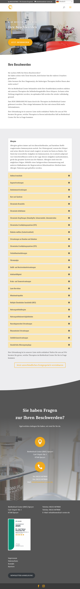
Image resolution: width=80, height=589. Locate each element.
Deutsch (60, 1)
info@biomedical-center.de (42, 482)
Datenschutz (13, 561)
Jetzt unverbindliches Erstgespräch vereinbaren (40, 365)
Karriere (11, 566)
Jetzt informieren (20, 42)
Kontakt (11, 564)
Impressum (12, 558)
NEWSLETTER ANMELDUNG (21, 575)
